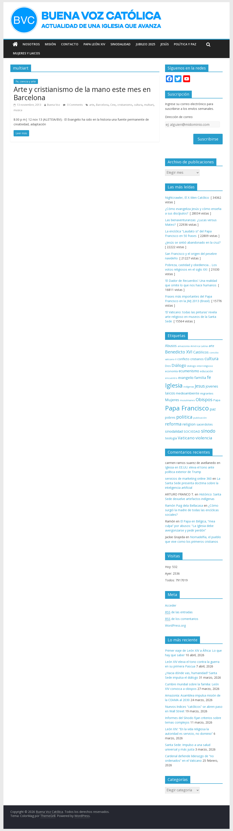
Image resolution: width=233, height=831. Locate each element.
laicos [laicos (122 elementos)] (170, 393)
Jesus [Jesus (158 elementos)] (200, 386)
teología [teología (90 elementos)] (171, 438)
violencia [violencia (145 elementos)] (203, 437)
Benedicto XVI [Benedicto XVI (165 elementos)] (178, 352)
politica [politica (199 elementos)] (184, 417)
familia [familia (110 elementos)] (200, 377)
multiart (149, 105)
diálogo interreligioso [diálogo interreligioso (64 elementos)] (200, 365)
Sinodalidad (120, 44)
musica (18, 110)
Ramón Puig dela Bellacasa (184, 505)
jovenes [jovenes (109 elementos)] (212, 386)
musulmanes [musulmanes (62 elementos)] (187, 400)
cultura (138, 105)
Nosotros (31, 44)
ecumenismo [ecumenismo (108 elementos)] (189, 371)
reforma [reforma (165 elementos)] (173, 424)
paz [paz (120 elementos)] (213, 409)
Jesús (164, 44)
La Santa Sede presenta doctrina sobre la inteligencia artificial (192, 483)
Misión (50, 44)
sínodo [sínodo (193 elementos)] (208, 431)
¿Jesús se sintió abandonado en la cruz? (192, 242)
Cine (113, 105)
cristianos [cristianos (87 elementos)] (197, 359)
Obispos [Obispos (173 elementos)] (204, 399)
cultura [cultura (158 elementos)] (212, 358)
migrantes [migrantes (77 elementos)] (206, 393)
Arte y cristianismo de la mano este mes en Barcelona (82, 93)
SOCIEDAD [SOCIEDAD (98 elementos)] (192, 431)
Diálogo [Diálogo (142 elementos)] (179, 365)
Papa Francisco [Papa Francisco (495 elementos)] (187, 408)
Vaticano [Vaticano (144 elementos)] (186, 437)
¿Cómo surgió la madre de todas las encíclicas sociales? (192, 510)
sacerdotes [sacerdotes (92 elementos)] (205, 424)
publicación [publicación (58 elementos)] (200, 417)
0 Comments (73, 105)
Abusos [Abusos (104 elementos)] (171, 345)
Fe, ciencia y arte (26, 81)
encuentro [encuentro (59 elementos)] (171, 378)
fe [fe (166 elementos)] (209, 377)
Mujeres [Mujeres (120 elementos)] (172, 399)
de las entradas (179, 612)
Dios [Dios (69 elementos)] (168, 366)
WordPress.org (175, 625)
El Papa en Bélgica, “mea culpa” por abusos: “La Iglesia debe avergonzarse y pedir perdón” (190, 525)
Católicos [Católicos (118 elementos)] (201, 352)
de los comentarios (181, 619)
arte (91, 105)
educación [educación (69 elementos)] (206, 371)
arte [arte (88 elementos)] (211, 346)
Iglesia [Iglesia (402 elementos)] (174, 385)
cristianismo (124, 105)
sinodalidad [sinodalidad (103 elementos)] (174, 431)
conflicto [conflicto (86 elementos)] (183, 359)
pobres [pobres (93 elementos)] (170, 417)
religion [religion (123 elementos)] (189, 424)
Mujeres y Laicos (26, 53)
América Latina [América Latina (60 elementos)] (199, 346)
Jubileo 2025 (145, 44)
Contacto (69, 44)
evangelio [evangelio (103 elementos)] (186, 377)
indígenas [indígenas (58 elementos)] (188, 386)
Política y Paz (185, 44)
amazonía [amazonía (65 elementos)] (184, 346)
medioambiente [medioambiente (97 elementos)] (187, 393)
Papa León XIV (94, 44)
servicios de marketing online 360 (188, 478)
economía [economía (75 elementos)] (171, 371)
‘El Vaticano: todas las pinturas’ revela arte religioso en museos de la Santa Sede (191, 316)
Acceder (170, 605)
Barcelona (102, 105)
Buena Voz (53, 105)
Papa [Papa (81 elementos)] (216, 400)
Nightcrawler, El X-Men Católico (187, 198)
